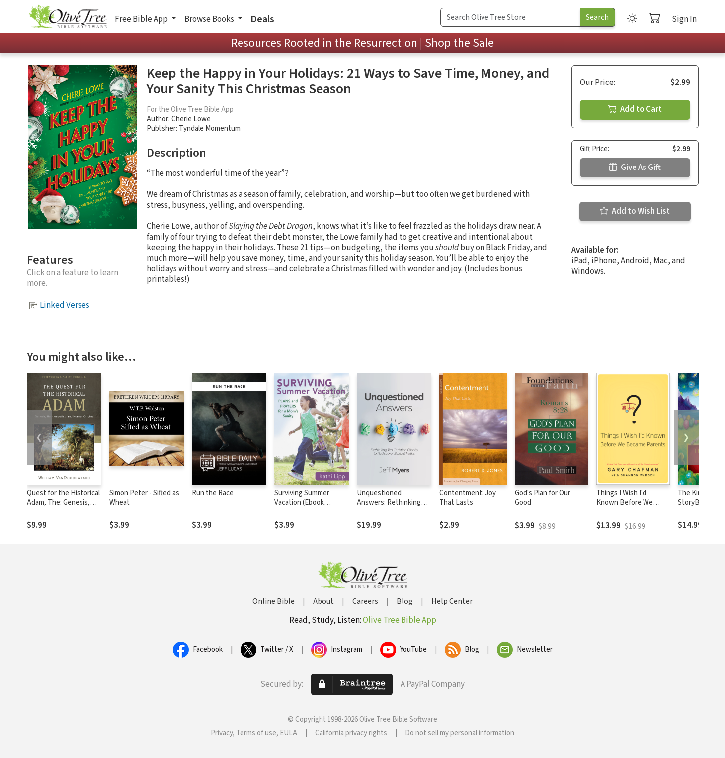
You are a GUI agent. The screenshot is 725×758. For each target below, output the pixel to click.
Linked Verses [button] (64, 305)
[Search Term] (510, 17)
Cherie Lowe (191, 119)
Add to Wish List (635, 211)
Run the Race (213, 493)
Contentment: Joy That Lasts (467, 497)
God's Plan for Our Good (542, 497)
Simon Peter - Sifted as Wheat (144, 497)
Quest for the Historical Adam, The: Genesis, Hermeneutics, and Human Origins (63, 507)
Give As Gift (635, 167)
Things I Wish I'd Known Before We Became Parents (624, 502)
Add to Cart (635, 109)
